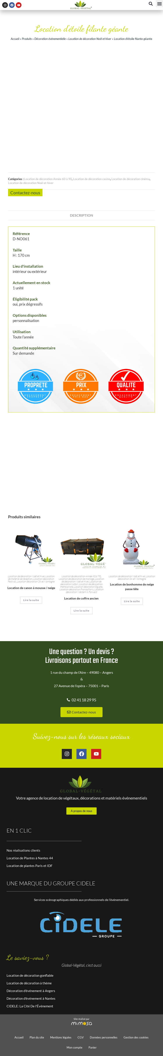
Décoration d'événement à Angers (31, 991)
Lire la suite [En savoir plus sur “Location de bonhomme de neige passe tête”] (132, 601)
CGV (81, 1037)
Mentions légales (60, 1037)
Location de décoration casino (91, 179)
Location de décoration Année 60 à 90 (48, 179)
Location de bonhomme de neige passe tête (132, 586)
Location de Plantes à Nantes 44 (30, 858)
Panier (93, 1047)
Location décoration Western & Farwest (85, 591)
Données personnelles (103, 1037)
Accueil (15, 39)
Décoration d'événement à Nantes (31, 998)
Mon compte (74, 1047)
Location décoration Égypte (88, 586)
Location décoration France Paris (76, 589)
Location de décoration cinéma (131, 179)
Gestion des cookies (136, 1037)
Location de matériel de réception (31, 577)
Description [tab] (81, 215)
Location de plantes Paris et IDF (29, 866)
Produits (27, 39)
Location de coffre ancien (81, 598)
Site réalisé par (81, 1018)
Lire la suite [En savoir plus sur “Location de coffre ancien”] (81, 610)
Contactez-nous (25, 192)
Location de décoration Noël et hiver (89, 39)
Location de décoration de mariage (76, 578)
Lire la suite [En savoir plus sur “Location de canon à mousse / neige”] (31, 600)
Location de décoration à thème (29, 983)
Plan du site (37, 1037)
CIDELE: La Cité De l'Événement (30, 1006)
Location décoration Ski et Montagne (36, 581)
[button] (159, 3)
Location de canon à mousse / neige (31, 588)
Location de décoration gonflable (30, 975)
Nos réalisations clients (23, 850)
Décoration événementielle (50, 39)
